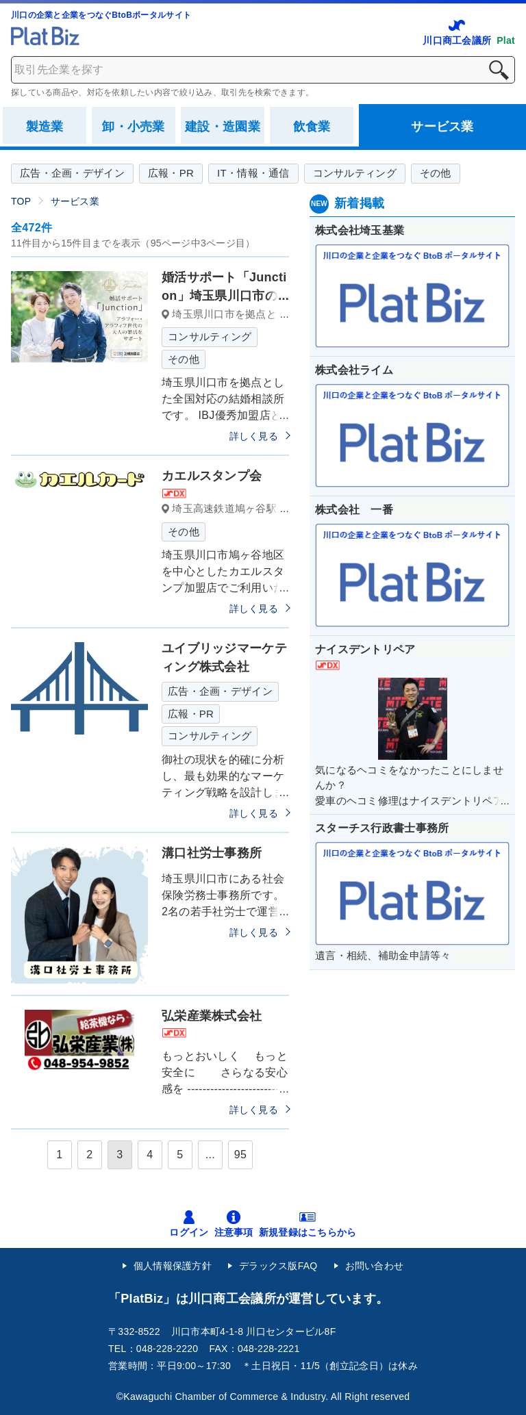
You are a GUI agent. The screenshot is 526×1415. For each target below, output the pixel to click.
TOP (21, 201)
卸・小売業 (133, 126)
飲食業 (312, 126)
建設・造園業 (222, 126)
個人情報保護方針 (173, 1265)
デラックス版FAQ (278, 1265)
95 (240, 1154)
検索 (498, 70)
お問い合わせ (374, 1265)
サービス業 (442, 126)
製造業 (45, 126)
